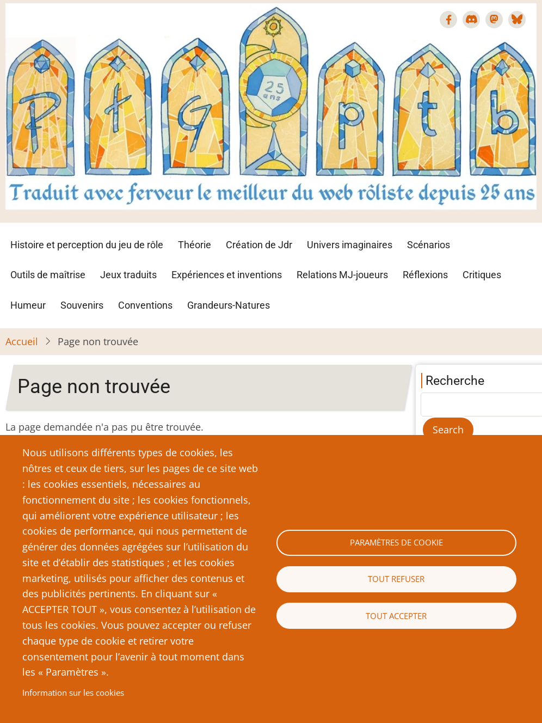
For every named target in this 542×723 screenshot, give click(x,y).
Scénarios (428, 244)
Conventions (145, 305)
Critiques (482, 274)
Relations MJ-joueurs (342, 274)
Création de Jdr (259, 244)
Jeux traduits (128, 274)
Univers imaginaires (349, 244)
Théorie (194, 244)
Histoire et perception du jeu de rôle (86, 244)
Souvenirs (81, 305)
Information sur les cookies (73, 692)
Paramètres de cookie (396, 542)
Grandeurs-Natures (228, 305)
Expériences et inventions (226, 274)
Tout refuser (396, 578)
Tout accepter (396, 615)
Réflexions (425, 274)
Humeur (28, 305)
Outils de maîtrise (47, 274)
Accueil (21, 341)
